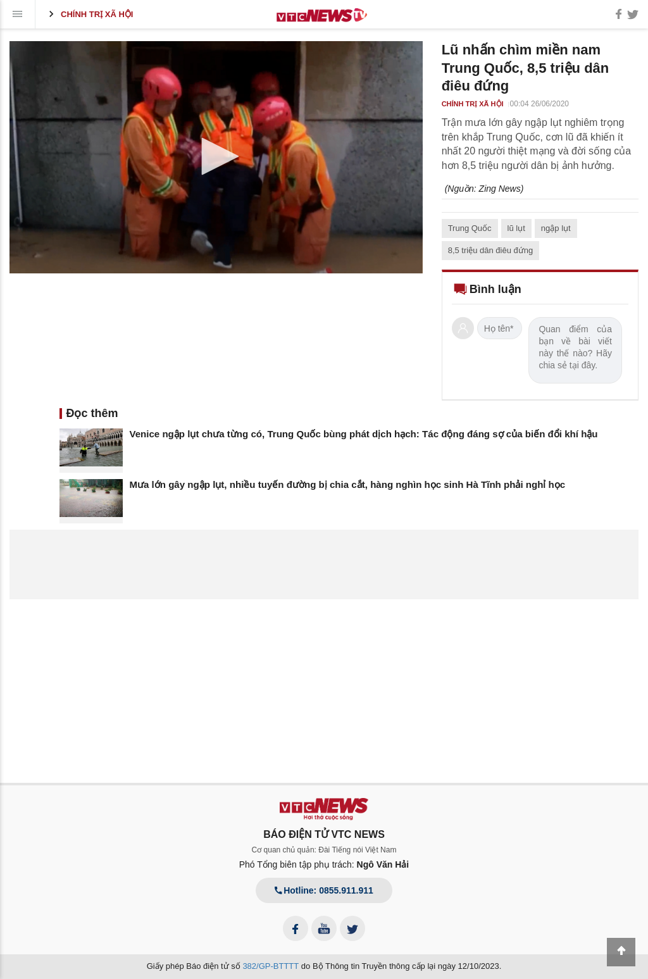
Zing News (500, 189)
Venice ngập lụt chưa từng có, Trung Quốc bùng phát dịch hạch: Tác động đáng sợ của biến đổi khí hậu (364, 433)
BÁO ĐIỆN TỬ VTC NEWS (324, 834)
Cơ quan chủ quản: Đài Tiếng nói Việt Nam (324, 849)
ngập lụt (556, 228)
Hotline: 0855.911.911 (324, 890)
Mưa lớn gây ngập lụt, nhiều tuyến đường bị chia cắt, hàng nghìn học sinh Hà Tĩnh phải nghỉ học (347, 484)
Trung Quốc (470, 228)
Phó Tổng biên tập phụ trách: (324, 864)
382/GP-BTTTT (270, 966)
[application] (216, 157)
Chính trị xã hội (89, 14)
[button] (216, 156)
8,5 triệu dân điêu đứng (490, 250)
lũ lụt (516, 228)
